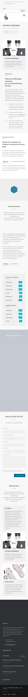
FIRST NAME (5, 428)
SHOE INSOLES (9, 582)
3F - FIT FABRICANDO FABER (12, 687)
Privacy (4, 694)
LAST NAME (5, 441)
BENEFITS (5, 161)
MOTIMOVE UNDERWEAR (12, 551)
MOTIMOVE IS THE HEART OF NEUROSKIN (12, 660)
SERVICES (6, 264)
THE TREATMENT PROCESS (17, 161)
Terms (9, 694)
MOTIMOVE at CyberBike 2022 (9, 671)
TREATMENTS (14, 264)
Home (4, 28)
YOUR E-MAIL (5, 448)
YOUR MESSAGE (6, 455)
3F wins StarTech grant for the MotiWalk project (13, 666)
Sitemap (14, 694)
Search (4, 8)
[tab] (5, 161)
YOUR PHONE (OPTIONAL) (8, 435)
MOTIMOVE (8, 508)
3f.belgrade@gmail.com (9, 3)
